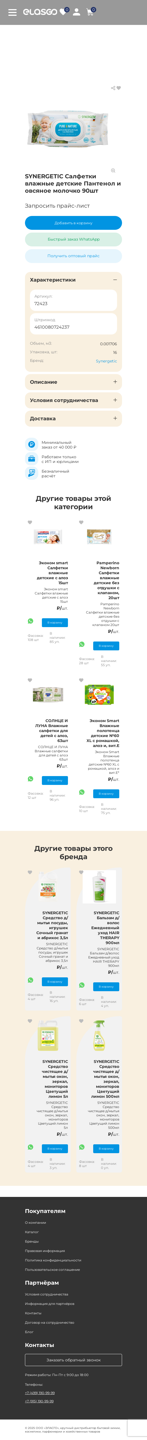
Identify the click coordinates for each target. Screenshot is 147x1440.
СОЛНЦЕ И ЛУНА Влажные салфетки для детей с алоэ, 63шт (51, 730)
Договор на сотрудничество (49, 1322)
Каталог (58, 33)
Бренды (32, 1241)
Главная (33, 33)
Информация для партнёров (49, 1304)
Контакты (33, 1313)
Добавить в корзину (73, 223)
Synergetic (106, 361)
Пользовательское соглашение (52, 1270)
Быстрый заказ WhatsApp (74, 239)
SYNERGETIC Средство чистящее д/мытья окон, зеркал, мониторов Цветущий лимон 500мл (105, 1079)
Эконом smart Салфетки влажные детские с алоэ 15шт (52, 572)
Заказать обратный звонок (74, 1359)
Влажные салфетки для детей (55, 38)
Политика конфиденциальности (53, 1260)
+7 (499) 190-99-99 (40, 1393)
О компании (35, 1222)
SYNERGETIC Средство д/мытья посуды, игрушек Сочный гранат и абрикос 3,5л (52, 925)
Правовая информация (45, 1251)
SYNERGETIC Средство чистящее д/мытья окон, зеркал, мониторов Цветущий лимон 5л (55, 1079)
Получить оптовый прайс (73, 255)
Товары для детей (93, 33)
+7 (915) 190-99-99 (39, 1401)
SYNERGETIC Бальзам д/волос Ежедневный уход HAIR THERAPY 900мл (105, 927)
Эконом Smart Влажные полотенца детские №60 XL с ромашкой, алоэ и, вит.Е (103, 733)
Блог (29, 1332)
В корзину (54, 622)
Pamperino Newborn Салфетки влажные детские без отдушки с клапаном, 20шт (106, 580)
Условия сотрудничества (46, 1294)
